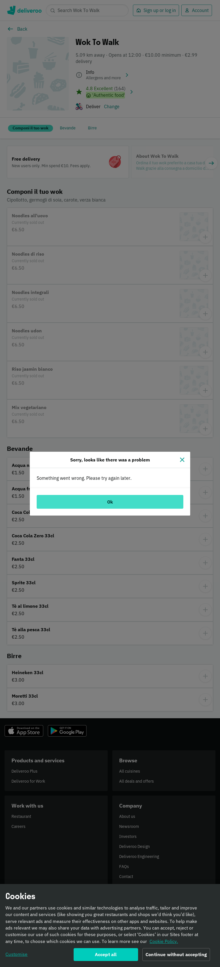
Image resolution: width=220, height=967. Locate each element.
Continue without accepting (176, 957)
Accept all (106, 957)
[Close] (182, 459)
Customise (16, 956)
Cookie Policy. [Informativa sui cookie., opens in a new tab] (164, 943)
